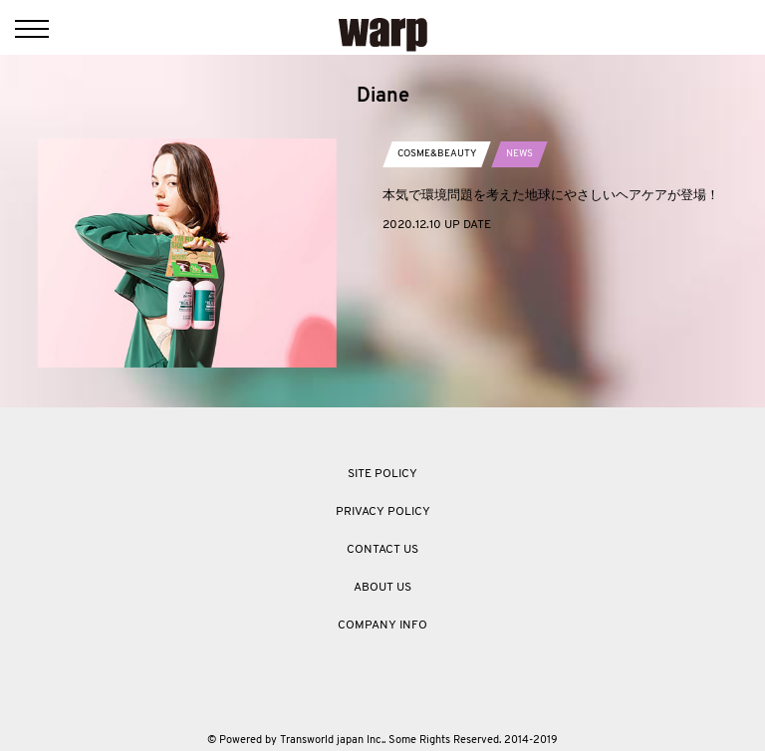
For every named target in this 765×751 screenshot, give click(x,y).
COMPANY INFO (382, 625)
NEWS (519, 153)
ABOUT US (382, 588)
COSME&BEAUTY (436, 153)
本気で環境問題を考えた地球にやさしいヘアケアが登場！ (550, 194)
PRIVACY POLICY (383, 512)
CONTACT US (382, 550)
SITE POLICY (382, 474)
